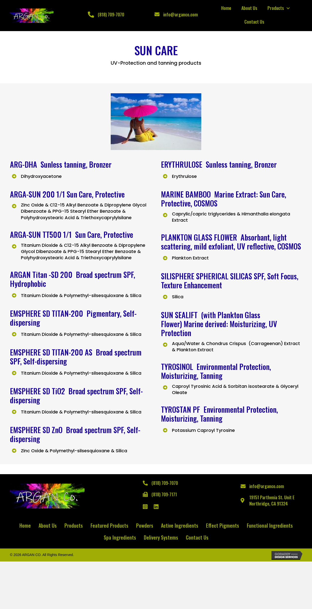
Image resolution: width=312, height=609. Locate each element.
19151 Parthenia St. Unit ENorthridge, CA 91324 (272, 500)
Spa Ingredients (120, 537)
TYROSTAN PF (182, 409)
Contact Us (254, 21)
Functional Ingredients (270, 525)
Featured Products (109, 525)
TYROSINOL (179, 366)
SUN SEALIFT (180, 314)
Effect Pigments (222, 525)
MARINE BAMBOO (186, 194)
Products (275, 8)
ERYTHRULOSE (182, 164)
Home (226, 8)
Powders (144, 525)
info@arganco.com (180, 14)
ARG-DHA (25, 164)
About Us (249, 8)
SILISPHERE (178, 276)
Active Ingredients (179, 525)
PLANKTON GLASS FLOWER (199, 237)
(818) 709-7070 (111, 14)
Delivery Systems (161, 537)
